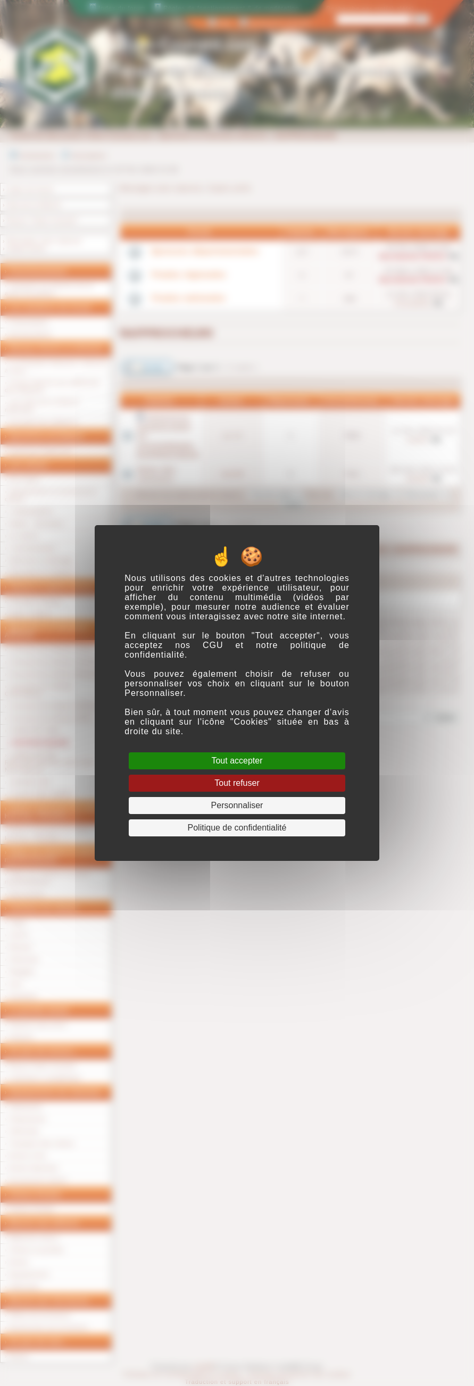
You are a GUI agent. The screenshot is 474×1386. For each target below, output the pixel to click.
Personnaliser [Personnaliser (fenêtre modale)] (237, 805)
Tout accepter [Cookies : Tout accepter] (236, 760)
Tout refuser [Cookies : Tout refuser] (236, 782)
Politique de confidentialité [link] (237, 827)
